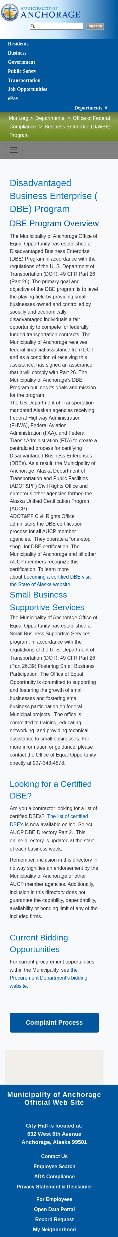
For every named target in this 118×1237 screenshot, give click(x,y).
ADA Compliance (54, 1176)
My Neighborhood (54, 1229)
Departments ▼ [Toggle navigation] (91, 107)
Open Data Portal (54, 1209)
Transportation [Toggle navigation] (24, 80)
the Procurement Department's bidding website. (48, 978)
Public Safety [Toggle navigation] (22, 71)
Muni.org (18, 118)
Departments (50, 118)
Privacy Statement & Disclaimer (54, 1186)
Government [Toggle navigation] (21, 62)
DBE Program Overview (54, 223)
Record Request (54, 1219)
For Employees (55, 1199)
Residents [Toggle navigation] (18, 43)
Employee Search (54, 1166)
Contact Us (54, 1156)
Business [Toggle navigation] (17, 53)
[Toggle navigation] (14, 150)
